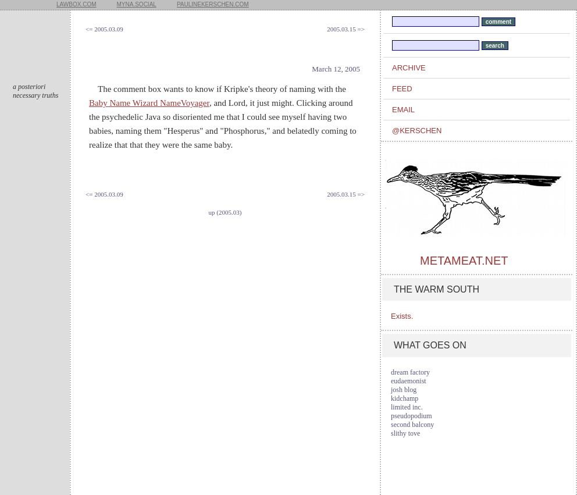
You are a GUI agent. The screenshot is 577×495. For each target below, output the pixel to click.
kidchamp (404, 398)
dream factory (410, 372)
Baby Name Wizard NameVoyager (149, 103)
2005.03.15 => (346, 29)
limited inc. (407, 407)
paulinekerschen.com (213, 4)
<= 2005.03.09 (104, 29)
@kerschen (416, 130)
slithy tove (405, 433)
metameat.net (464, 260)
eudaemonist (408, 381)
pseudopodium (411, 416)
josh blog (403, 390)
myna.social (136, 4)
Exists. (402, 316)
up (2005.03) (225, 212)
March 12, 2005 (336, 69)
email (403, 109)
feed (402, 88)
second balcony (412, 425)
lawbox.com (76, 4)
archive (409, 68)
